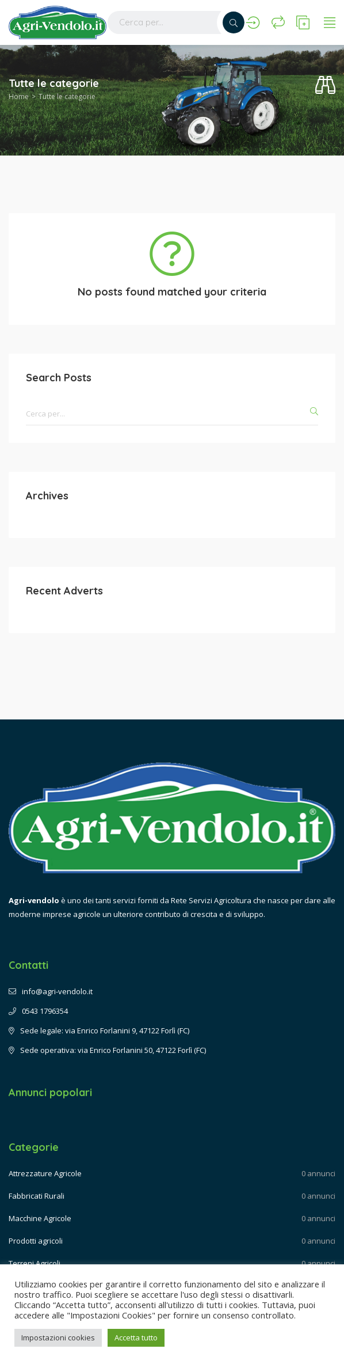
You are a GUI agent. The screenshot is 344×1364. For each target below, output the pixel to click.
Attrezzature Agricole (45, 1173)
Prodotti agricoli (36, 1241)
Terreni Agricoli (34, 1263)
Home (19, 96)
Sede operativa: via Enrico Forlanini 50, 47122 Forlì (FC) (107, 1050)
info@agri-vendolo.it (51, 991)
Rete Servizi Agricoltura (211, 900)
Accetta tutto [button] (136, 1337)
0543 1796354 (38, 1011)
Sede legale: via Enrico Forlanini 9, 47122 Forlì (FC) (99, 1030)
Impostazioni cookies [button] (58, 1337)
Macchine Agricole (40, 1218)
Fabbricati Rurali (36, 1196)
